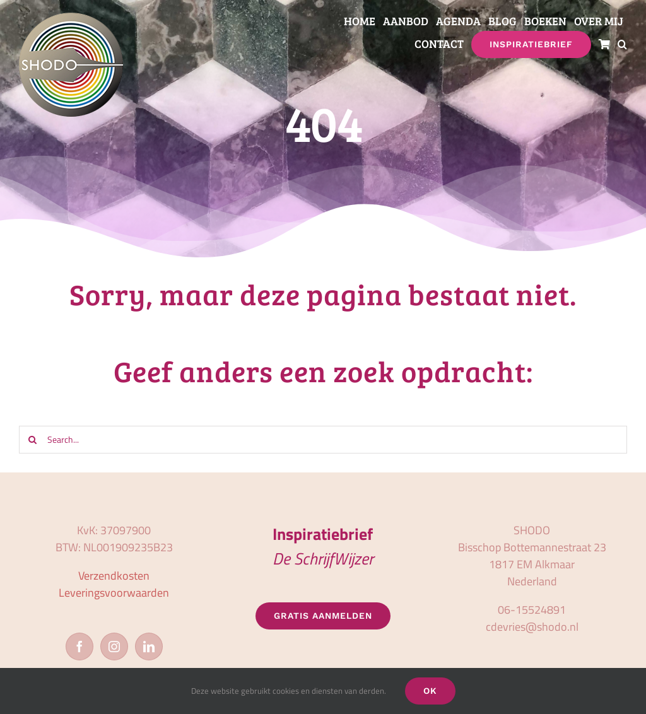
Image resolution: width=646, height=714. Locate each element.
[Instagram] (114, 646)
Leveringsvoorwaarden (114, 592)
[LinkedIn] (149, 646)
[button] (622, 44)
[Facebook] (79, 646)
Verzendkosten (114, 575)
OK (430, 691)
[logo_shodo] (71, 17)
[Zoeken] (33, 440)
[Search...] (323, 440)
